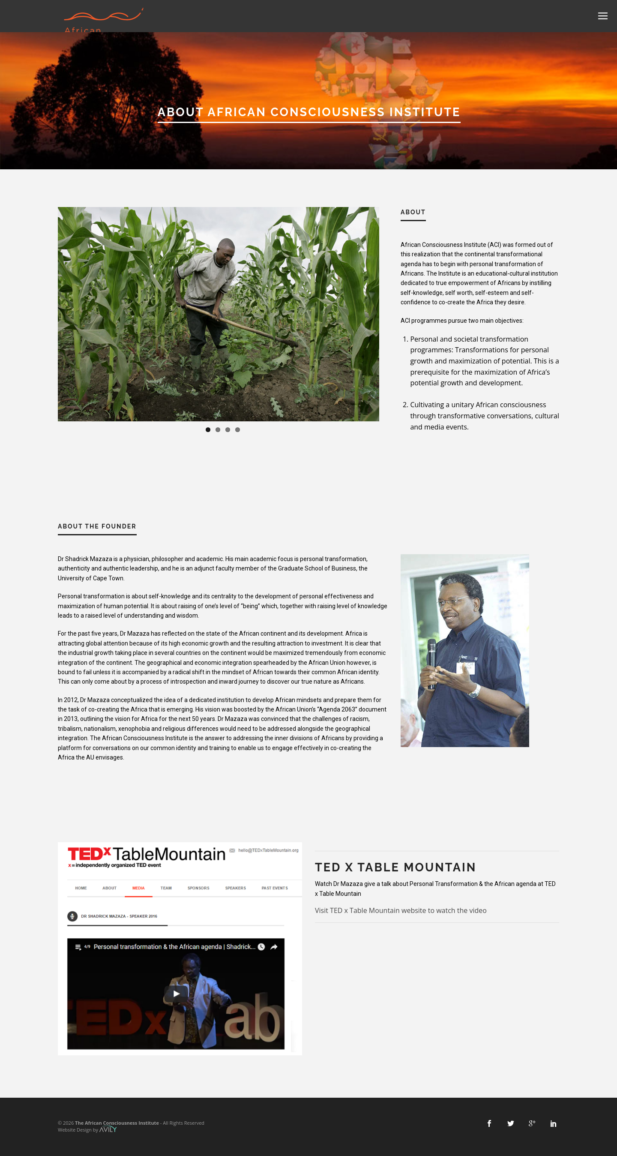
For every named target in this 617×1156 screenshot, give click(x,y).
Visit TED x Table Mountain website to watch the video (401, 910)
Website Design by (87, 1129)
